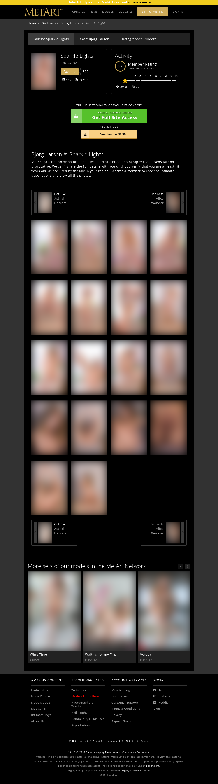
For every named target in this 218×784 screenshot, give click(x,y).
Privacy (116, 715)
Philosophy (79, 713)
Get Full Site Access (108, 116)
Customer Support (124, 702)
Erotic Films (39, 690)
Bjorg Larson (70, 23)
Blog (156, 709)
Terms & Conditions (125, 709)
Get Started (153, 11)
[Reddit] (160, 703)
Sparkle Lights (77, 55)
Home (32, 23)
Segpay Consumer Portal (135, 770)
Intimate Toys (41, 715)
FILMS (94, 12)
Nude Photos (40, 696)
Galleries (49, 23)
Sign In (178, 12)
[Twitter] (161, 690)
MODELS (108, 12)
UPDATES (78, 12)
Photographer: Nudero (138, 39)
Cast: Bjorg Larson (94, 39)
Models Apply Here (85, 696)
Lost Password (122, 696)
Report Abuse (81, 725)
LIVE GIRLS (125, 12)
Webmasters (80, 690)
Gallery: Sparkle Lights (51, 39)
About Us (37, 721)
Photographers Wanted (82, 705)
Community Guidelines (87, 719)
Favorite (70, 71)
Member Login (121, 690)
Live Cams (38, 709)
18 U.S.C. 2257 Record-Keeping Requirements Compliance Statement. (109, 752)
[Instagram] (163, 696)
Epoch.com (152, 765)
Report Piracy (121, 721)
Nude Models (41, 702)
